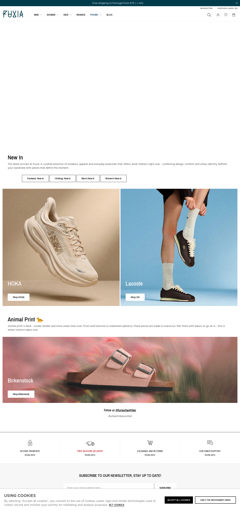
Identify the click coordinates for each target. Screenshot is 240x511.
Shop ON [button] (135, 297)
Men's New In (88, 178)
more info (90, 455)
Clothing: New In (63, 178)
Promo (94, 15)
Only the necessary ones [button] (215, 500)
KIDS (66, 15)
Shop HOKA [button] (18, 297)
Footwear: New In (35, 178)
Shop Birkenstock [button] (21, 394)
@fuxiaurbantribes (125, 410)
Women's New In (113, 178)
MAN (36, 15)
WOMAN (51, 15)
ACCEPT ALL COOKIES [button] (178, 500)
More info (30, 455)
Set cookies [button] (116, 505)
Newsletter (206, 8)
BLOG (109, 15)
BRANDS (81, 15)
